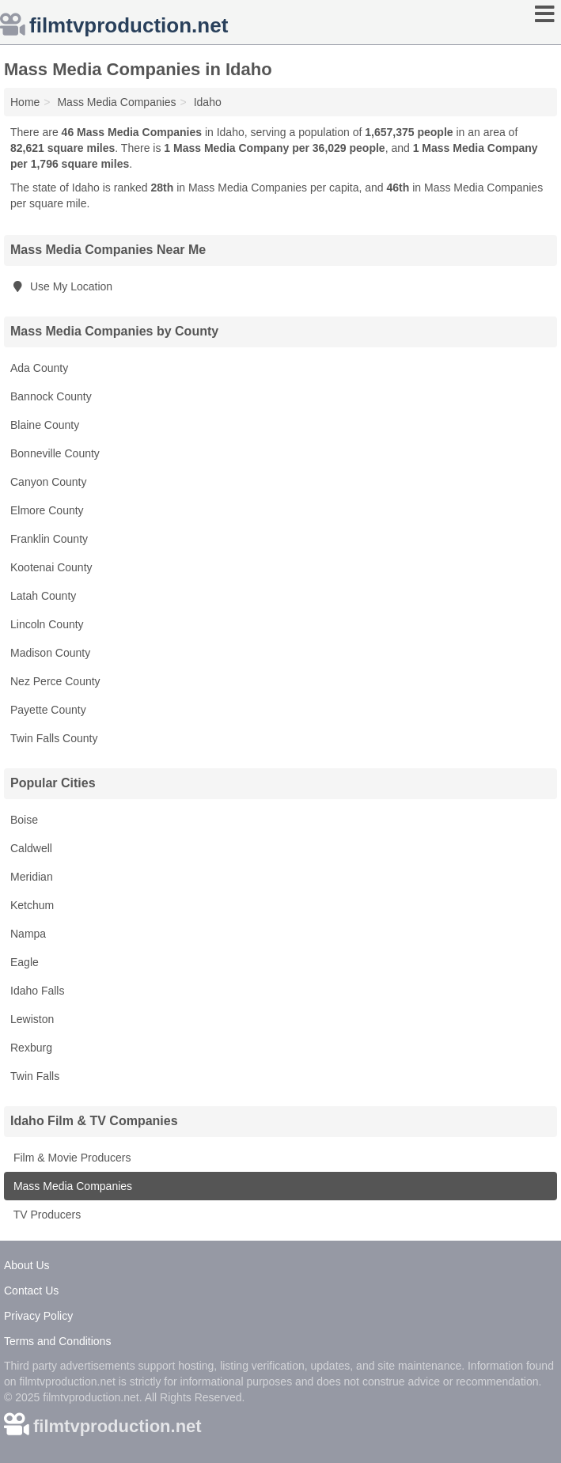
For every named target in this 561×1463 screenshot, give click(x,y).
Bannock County (51, 396)
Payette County (48, 709)
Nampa (28, 933)
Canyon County (48, 482)
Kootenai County (51, 567)
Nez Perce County (55, 681)
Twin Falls (34, 1076)
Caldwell (31, 848)
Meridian (31, 876)
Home (25, 102)
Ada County (39, 368)
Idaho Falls (37, 990)
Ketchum (32, 905)
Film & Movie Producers (70, 1157)
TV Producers (45, 1214)
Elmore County (47, 510)
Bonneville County (55, 453)
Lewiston (32, 1019)
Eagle (24, 962)
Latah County (43, 595)
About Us (27, 1265)
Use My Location (61, 286)
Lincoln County (47, 624)
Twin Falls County (53, 738)
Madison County (50, 652)
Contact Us (31, 1290)
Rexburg (31, 1047)
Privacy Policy (38, 1315)
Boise (24, 819)
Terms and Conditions (57, 1341)
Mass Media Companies (71, 1186)
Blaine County (44, 425)
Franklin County (49, 539)
